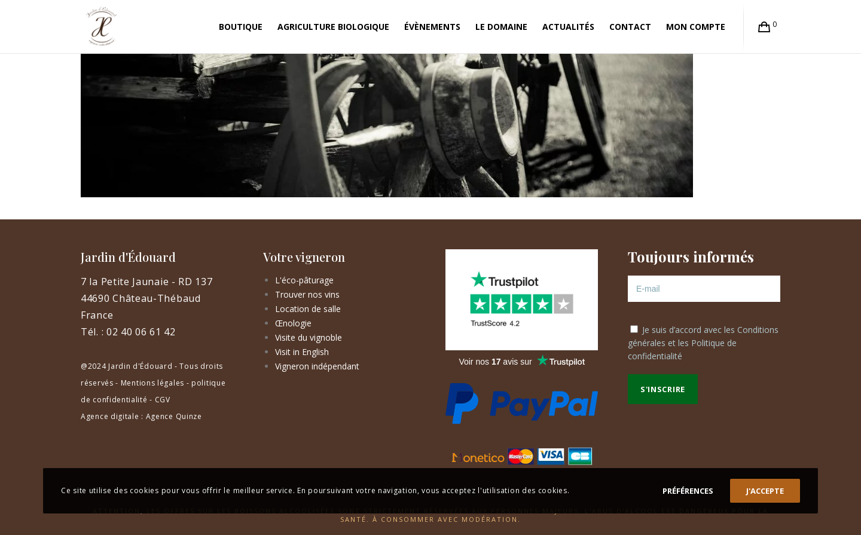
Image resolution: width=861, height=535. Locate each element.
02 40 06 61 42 (141, 331)
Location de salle (308, 308)
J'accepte (765, 490)
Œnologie (293, 323)
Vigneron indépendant (317, 366)
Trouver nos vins (307, 294)
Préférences (687, 490)
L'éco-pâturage (304, 280)
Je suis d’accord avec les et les (703, 343)
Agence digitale (110, 416)
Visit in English (302, 351)
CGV (162, 400)
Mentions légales (152, 383)
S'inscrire (662, 389)
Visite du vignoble (308, 337)
